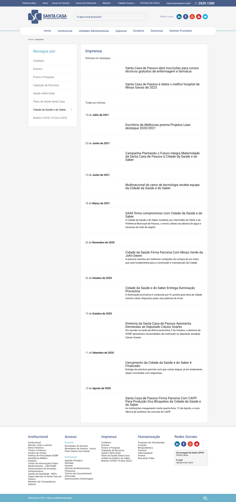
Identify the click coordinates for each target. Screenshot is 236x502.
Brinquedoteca (145, 448)
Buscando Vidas (146, 458)
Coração (142, 445)
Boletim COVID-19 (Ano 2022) (50, 117)
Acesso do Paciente (60, 3)
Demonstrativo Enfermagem (79, 479)
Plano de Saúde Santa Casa (49, 101)
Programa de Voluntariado (151, 442)
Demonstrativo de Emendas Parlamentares (42, 470)
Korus (45, 3)
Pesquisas (70, 471)
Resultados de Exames (76, 446)
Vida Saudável (145, 453)
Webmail (106, 3)
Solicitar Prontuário (180, 30)
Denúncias (157, 30)
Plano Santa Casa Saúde (77, 451)
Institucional (65, 30)
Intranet (69, 465)
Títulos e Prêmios (37, 450)
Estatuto (32, 461)
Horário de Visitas (37, 453)
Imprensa (121, 30)
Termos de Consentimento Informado (78, 475)
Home (47, 30)
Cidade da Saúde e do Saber (49, 109)
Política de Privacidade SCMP (43, 455)
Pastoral (142, 450)
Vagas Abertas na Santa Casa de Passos (44, 477)
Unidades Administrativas (94, 30)
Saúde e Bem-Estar (44, 93)
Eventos (37, 68)
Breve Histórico (36, 448)
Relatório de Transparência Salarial (42, 483)
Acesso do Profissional (86, 3)
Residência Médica (37, 458)
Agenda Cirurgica (73, 460)
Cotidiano (38, 60)
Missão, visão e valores (40, 445)
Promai (141, 455)
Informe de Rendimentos (77, 468)
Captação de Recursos (46, 85)
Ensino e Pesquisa (43, 77)
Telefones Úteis (29, 3)
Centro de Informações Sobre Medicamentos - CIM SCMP (43, 464)
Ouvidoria (138, 30)
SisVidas (69, 463)
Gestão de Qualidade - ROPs (42, 474)
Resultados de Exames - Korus (80, 448)
